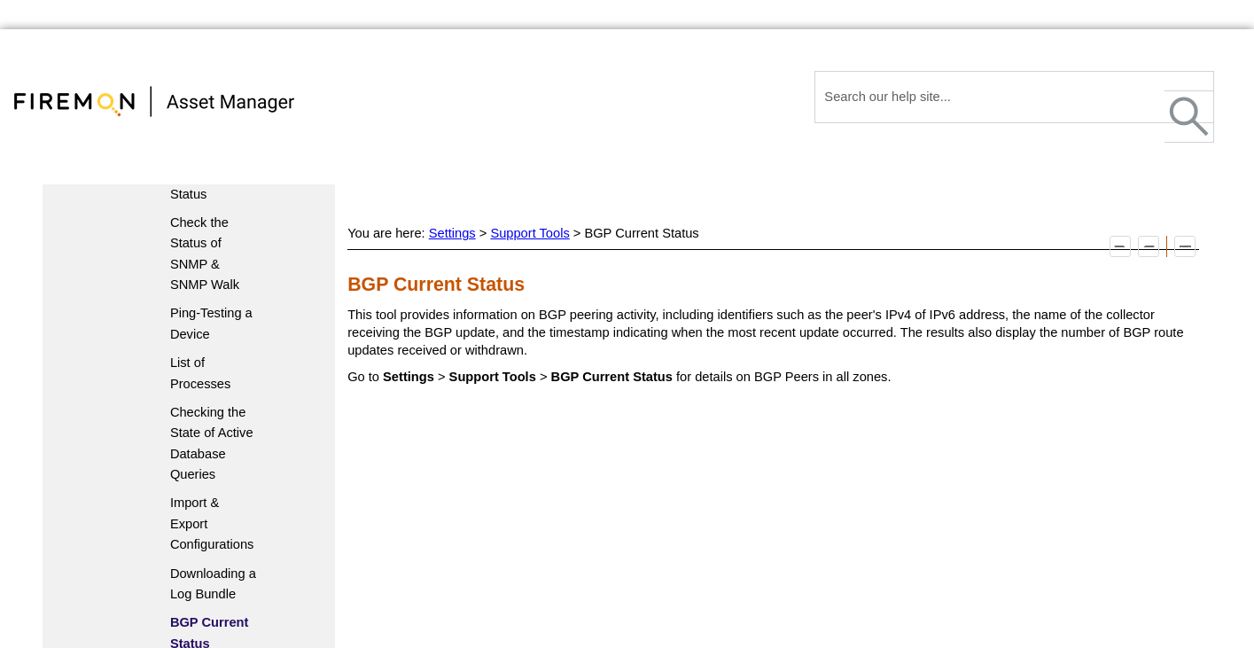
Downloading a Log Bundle (213, 583)
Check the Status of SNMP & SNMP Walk (204, 253)
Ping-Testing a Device (211, 323)
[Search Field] (1014, 97)
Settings (452, 233)
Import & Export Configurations (212, 523)
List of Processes (200, 372)
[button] (1189, 116)
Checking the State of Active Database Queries (211, 443)
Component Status (204, 183)
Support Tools (529, 233)
